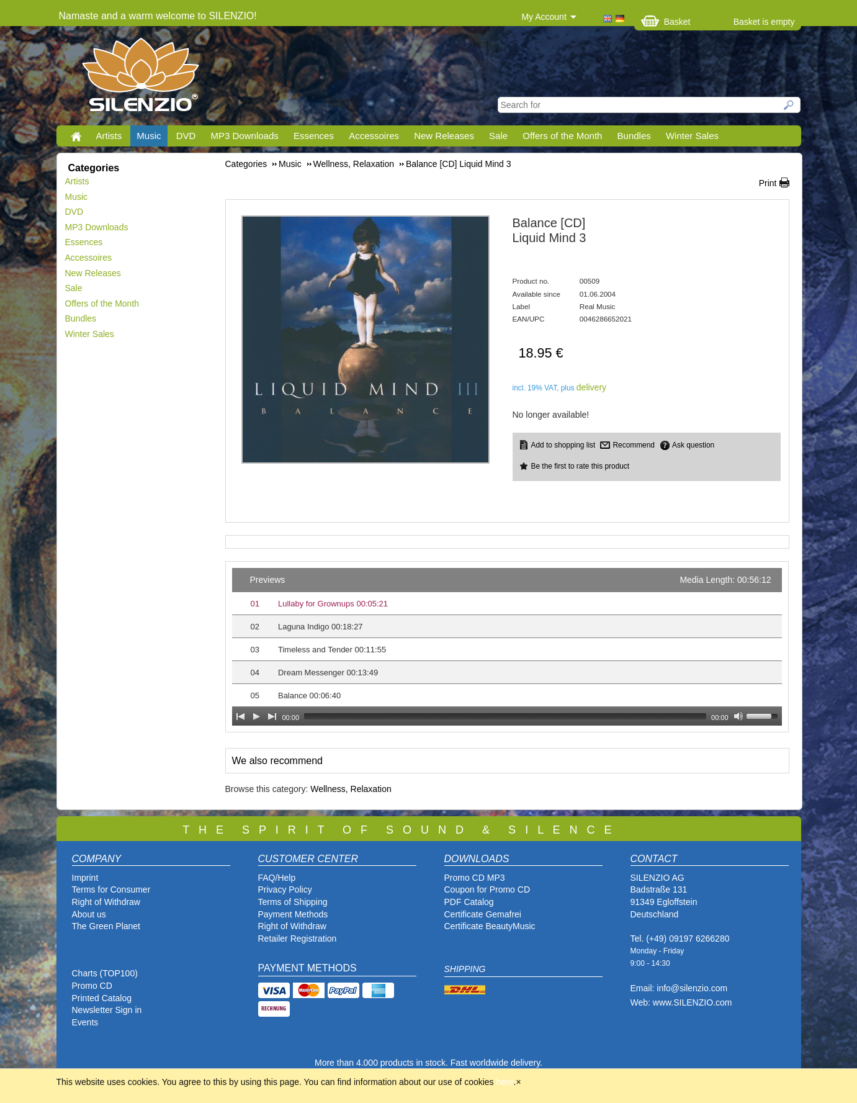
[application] (507, 647)
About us (89, 914)
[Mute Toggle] (738, 716)
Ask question (693, 445)
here (505, 1082)
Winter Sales (692, 135)
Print (768, 183)
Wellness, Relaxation (350, 789)
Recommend (633, 445)
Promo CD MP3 (474, 878)
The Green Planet (106, 926)
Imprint (85, 878)
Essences (314, 135)
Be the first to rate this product (580, 466)
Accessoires (374, 135)
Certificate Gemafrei (482, 914)
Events (85, 1022)
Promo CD (92, 986)
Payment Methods (293, 914)
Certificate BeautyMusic (490, 926)
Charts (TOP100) (105, 973)
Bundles (634, 135)
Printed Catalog (102, 998)
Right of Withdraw (106, 902)
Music (149, 135)
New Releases (444, 135)
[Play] (256, 716)
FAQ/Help (277, 878)
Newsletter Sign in (107, 1010)
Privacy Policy (285, 889)
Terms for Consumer (111, 889)
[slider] (505, 716)
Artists (109, 135)
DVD (186, 135)
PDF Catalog (469, 902)
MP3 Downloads (245, 135)
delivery (591, 387)
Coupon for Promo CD (487, 889)
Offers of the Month (562, 135)
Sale (498, 135)
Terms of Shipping (293, 902)
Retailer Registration (297, 938)
